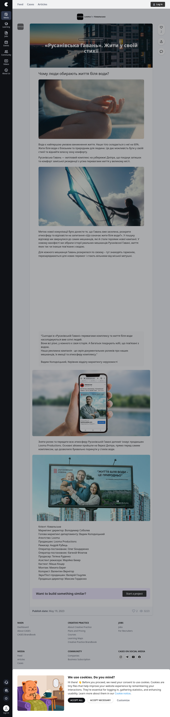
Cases (30, 4)
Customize (123, 700)
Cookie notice (123, 693)
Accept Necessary (100, 700)
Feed (20, 4)
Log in (158, 4)
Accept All (76, 700)
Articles (42, 4)
